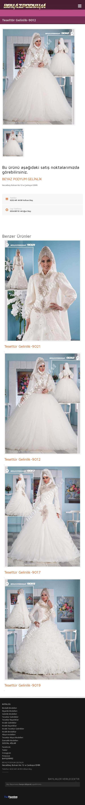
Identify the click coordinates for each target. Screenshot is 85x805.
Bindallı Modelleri (9, 708)
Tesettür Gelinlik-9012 (22, 459)
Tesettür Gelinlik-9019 (22, 685)
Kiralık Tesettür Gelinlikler (13, 728)
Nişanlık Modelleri (9, 711)
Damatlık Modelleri (10, 740)
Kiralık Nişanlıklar (9, 725)
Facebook (6, 747)
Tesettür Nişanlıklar (10, 719)
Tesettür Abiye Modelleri (12, 737)
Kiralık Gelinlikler (9, 722)
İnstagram (6, 753)
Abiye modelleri (8, 734)
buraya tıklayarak (25, 784)
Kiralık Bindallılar (9, 731)
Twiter (4, 750)
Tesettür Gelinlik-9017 (22, 572)
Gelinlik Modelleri (9, 714)
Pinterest (6, 756)
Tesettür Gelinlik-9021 (22, 346)
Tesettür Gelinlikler (10, 717)
